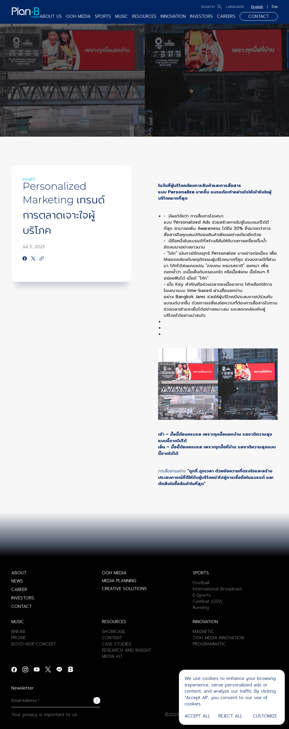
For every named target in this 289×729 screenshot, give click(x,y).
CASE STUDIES (116, 644)
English (257, 6)
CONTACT (258, 16)
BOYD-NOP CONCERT (33, 644)
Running (201, 607)
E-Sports (202, 595)
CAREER (19, 589)
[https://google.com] (42, 259)
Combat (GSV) (207, 601)
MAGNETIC (203, 631)
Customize (265, 716)
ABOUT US (51, 16)
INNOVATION (173, 16)
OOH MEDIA (78, 16)
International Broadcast (217, 589)
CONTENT (112, 638)
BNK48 (18, 631)
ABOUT (19, 573)
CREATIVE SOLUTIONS (124, 589)
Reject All (230, 716)
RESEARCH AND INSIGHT (126, 650)
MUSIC (121, 16)
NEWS (17, 581)
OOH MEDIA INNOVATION (218, 638)
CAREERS (226, 16)
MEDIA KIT (112, 656)
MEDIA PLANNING (119, 581)
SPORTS (103, 16)
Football (201, 583)
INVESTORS (201, 16)
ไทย (275, 6)
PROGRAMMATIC (209, 644)
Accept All (197, 716)
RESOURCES (144, 16)
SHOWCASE (113, 631)
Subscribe (96, 700)
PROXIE (18, 638)
